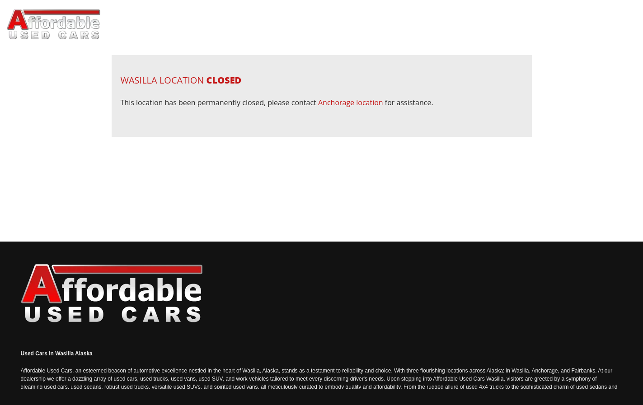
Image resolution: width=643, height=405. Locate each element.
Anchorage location (350, 102)
